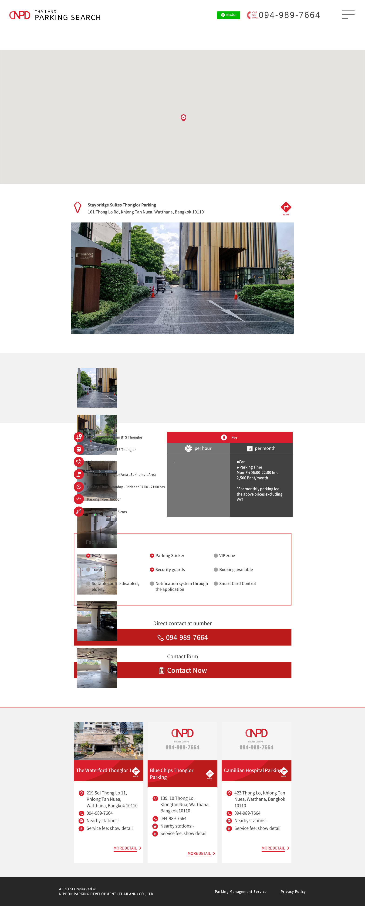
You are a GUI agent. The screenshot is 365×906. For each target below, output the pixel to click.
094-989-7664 (290, 15)
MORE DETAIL (125, 848)
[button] (183, 118)
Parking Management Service (241, 891)
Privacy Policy (293, 891)
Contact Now (182, 670)
